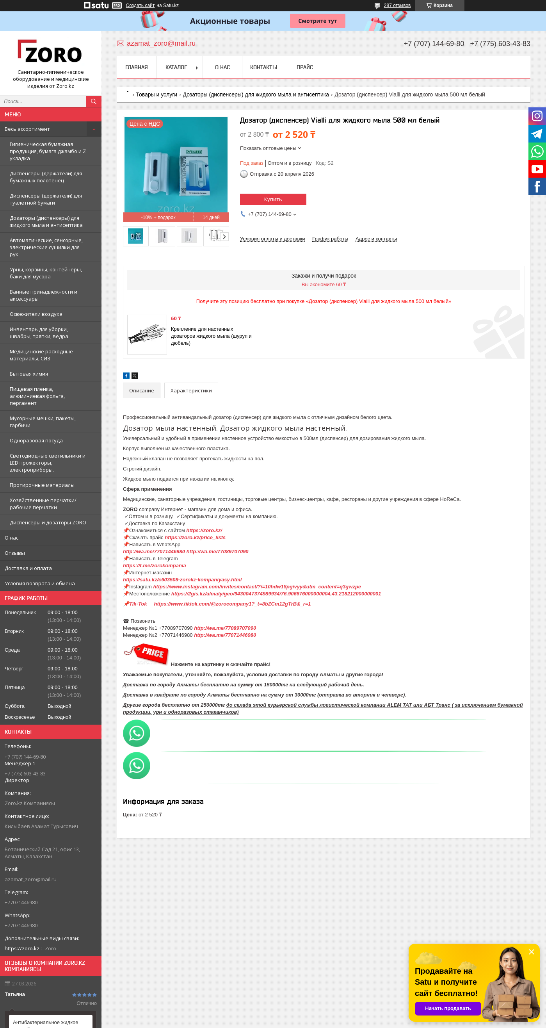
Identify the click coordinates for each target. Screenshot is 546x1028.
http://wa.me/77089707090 (218, 551)
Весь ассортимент (27, 128)
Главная (136, 67)
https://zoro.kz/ (204, 530)
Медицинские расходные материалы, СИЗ (41, 355)
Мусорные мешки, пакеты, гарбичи (43, 422)
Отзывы (15, 552)
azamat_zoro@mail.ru (31, 879)
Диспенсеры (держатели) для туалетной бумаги (46, 199)
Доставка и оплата (28, 568)
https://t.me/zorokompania (154, 565)
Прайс (305, 67)
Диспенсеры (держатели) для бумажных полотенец (46, 177)
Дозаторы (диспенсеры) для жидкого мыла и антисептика (46, 221)
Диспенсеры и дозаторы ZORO (48, 522)
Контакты (263, 67)
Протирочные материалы (42, 484)
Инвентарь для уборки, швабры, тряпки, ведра (39, 333)
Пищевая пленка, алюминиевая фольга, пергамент (37, 395)
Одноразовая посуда (36, 440)
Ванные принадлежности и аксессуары (43, 295)
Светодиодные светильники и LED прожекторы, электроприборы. (47, 462)
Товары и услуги (156, 94)
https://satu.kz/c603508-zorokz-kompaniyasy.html (184, 580)
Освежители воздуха (36, 313)
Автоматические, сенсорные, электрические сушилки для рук (46, 247)
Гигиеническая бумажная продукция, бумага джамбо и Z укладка (48, 151)
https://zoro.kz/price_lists (195, 537)
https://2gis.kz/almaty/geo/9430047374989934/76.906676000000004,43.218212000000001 (276, 594)
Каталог (176, 67)
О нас (11, 537)
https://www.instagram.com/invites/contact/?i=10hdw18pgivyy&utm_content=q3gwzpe (257, 587)
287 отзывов (397, 5)
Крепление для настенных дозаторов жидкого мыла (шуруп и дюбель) (211, 336)
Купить (273, 199)
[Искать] (93, 101)
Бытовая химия (29, 373)
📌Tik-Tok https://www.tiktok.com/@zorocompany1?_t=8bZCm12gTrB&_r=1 (217, 604)
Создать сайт (140, 5)
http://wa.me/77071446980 (154, 551)
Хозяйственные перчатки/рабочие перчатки (43, 504)
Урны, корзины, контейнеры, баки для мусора (46, 273)
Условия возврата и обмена (40, 583)
